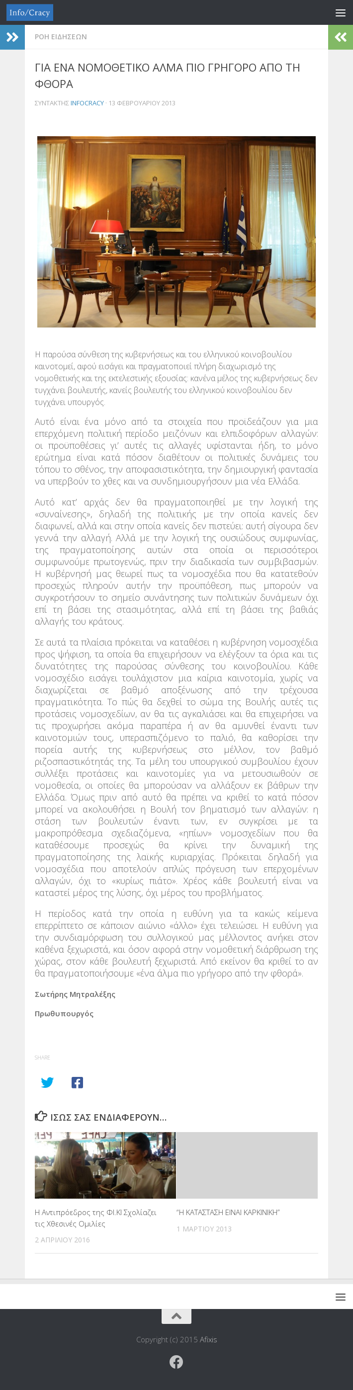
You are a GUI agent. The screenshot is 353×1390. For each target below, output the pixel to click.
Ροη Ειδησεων (61, 36)
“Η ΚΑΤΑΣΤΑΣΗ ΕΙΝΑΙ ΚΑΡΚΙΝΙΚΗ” (228, 1212)
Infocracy (87, 102)
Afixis (208, 1339)
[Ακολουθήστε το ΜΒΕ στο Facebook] (176, 1362)
